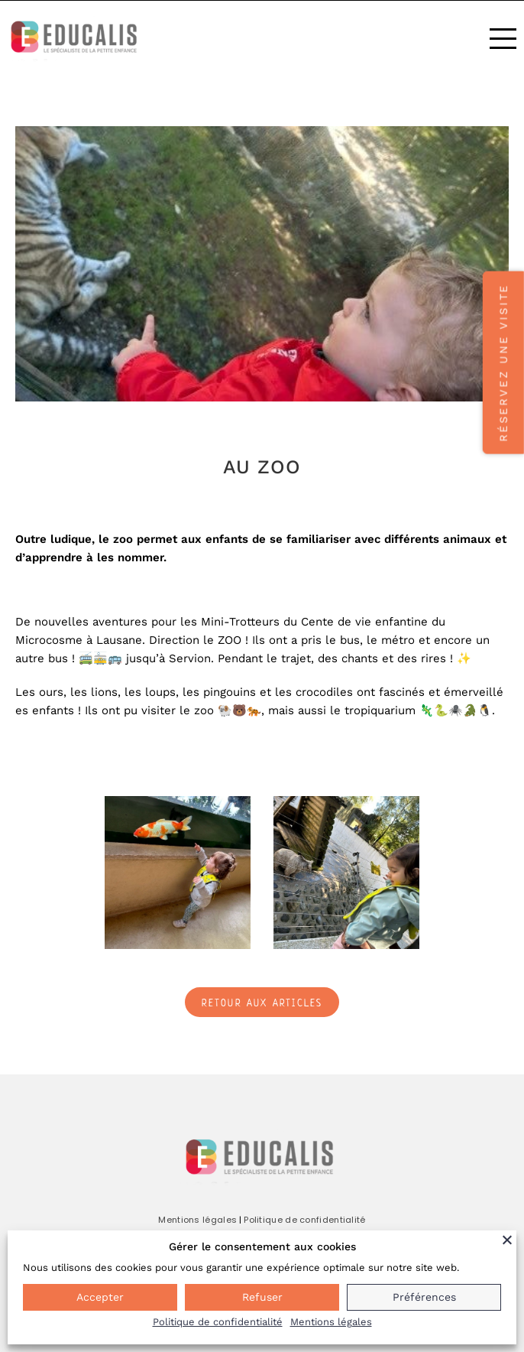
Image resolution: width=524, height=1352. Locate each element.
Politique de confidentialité (304, 1220)
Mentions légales (197, 1220)
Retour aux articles (262, 1002)
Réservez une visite (503, 362)
